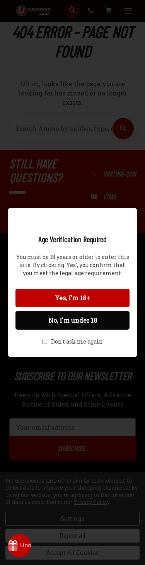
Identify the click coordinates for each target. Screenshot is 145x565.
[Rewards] (19, 545)
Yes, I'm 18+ (72, 298)
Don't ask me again (77, 341)
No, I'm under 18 (72, 320)
